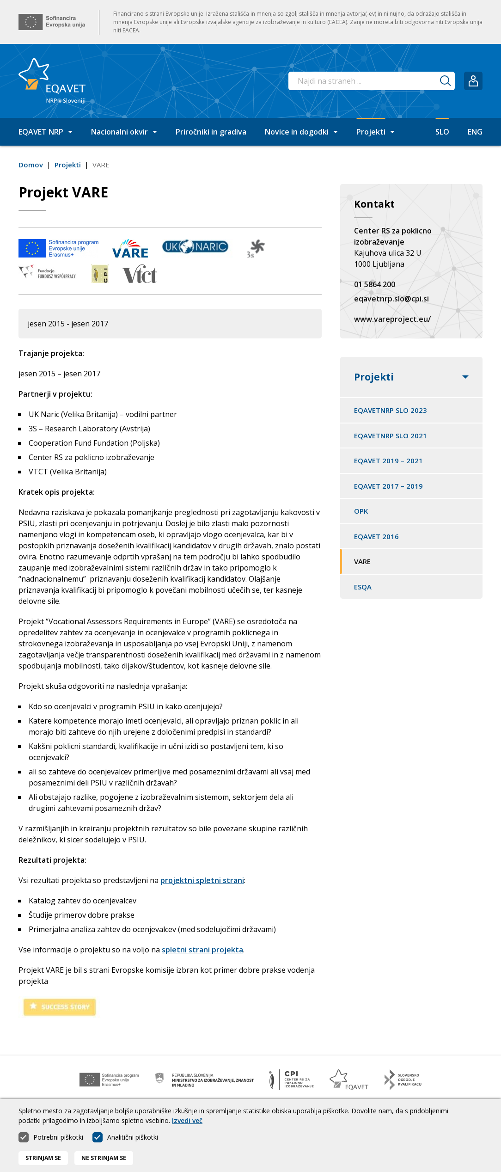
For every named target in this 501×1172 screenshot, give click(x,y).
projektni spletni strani (202, 880)
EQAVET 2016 (376, 536)
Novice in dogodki (301, 132)
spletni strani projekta (202, 950)
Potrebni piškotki (58, 1143)
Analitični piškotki (132, 1143)
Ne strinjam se (103, 1164)
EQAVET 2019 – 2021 (388, 460)
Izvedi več (187, 1126)
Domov (30, 164)
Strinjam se (43, 1164)
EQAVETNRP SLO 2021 (390, 435)
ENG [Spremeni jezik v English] (475, 132)
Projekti (375, 132)
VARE (362, 561)
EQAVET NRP (45, 132)
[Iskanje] (445, 81)
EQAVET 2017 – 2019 (388, 486)
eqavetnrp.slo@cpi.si (391, 299)
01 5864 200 (374, 284)
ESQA (363, 586)
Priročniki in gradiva (211, 132)
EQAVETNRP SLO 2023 (390, 410)
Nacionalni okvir (124, 132)
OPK (361, 510)
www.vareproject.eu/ (392, 319)
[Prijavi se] (473, 81)
